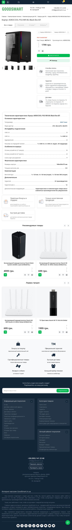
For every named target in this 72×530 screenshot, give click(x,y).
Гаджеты (42, 409)
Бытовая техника (44, 416)
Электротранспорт (45, 419)
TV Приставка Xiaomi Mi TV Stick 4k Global (53, 320)
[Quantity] (39, 45)
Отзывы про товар (10, 430)
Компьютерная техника (47, 421)
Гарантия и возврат (10, 414)
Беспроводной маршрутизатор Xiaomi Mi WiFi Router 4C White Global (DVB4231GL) (53, 264)
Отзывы (32, 25)
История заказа (44, 438)
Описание (20, 25)
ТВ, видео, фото (44, 414)
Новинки (7, 435)
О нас (6, 405)
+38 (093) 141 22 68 (60, 8)
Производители (9, 423)
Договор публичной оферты (13, 407)
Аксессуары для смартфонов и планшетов (52, 423)
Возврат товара (44, 445)
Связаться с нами (9, 419)
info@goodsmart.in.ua (59, 10)
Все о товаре (8, 25)
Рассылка (42, 442)
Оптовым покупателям (11, 437)
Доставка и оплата (10, 412)
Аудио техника (44, 412)
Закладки (42, 440)
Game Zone (42, 405)
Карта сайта (8, 421)
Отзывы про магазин (11, 428)
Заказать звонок (36, 464)
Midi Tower (63, 122)
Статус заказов (9, 409)
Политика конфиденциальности (14, 416)
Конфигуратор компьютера (48, 449)
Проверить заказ (36, 468)
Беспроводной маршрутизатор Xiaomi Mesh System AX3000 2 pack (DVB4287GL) (19, 264)
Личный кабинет (44, 435)
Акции (6, 426)
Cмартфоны (43, 407)
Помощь (53, 60)
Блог (5, 433)
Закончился (53, 55)
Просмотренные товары (47, 447)
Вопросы (43, 25)
